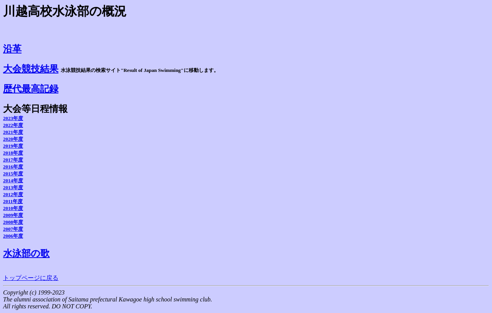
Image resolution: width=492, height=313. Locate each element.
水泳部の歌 (26, 253)
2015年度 (13, 173)
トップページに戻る (30, 278)
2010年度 (13, 208)
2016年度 (13, 167)
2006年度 (13, 236)
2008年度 (13, 222)
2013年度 (13, 187)
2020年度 (13, 139)
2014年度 (13, 180)
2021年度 (13, 132)
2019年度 (13, 146)
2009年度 (13, 215)
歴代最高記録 (30, 89)
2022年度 (13, 125)
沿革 (12, 49)
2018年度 (13, 153)
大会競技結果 (30, 69)
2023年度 (13, 118)
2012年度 (13, 194)
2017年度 (13, 160)
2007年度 (13, 229)
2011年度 (13, 201)
